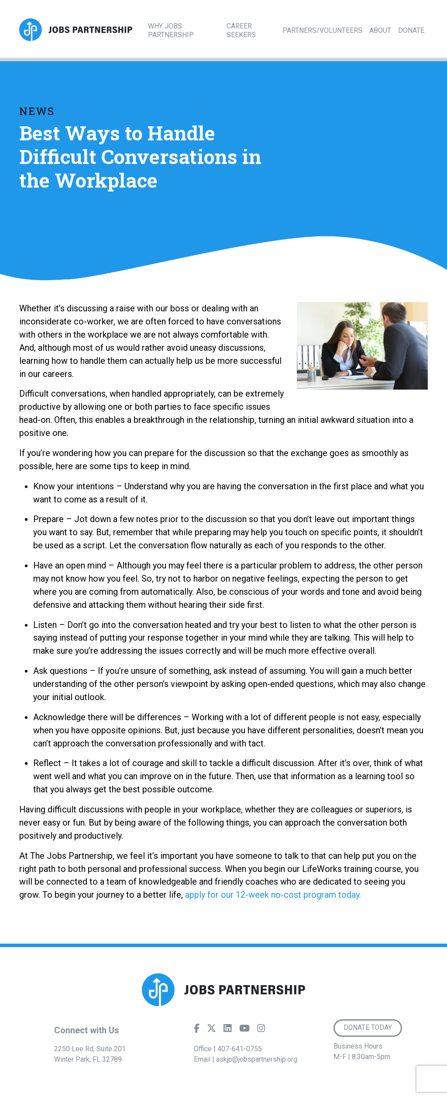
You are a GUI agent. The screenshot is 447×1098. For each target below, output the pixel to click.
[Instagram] (261, 1030)
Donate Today (368, 1028)
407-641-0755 (239, 1049)
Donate (411, 30)
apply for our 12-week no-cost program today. (273, 895)
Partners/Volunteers (322, 30)
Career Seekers (241, 30)
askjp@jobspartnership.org (256, 1059)
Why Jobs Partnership (171, 30)
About (380, 30)
